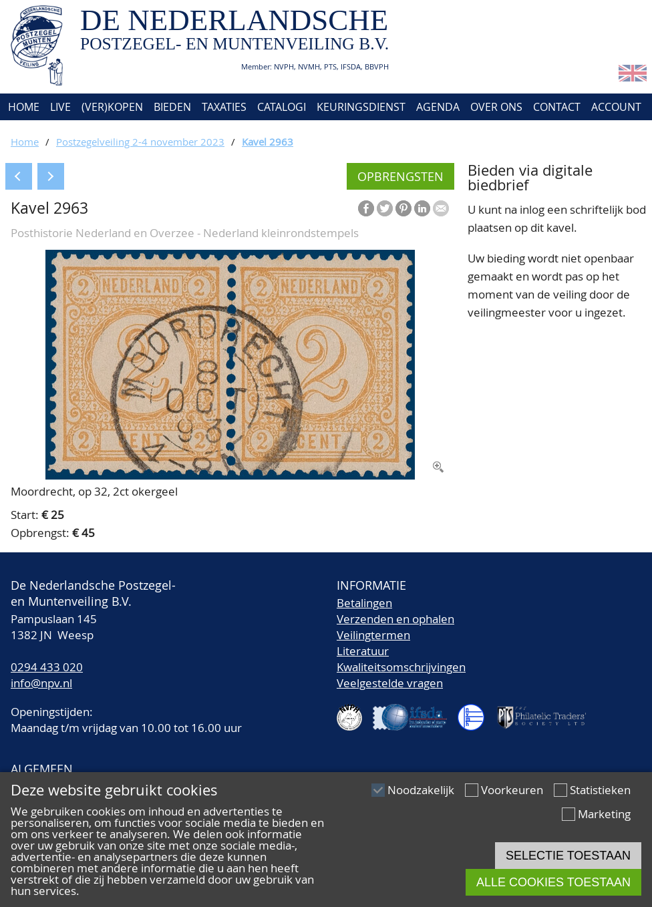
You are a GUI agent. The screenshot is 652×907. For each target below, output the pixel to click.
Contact (557, 107)
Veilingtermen (373, 635)
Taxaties (224, 107)
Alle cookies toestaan (553, 882)
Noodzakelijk (420, 789)
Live (60, 107)
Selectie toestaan (568, 855)
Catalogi (281, 107)
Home (22, 107)
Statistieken (600, 789)
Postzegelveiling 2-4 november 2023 (140, 141)
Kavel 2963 (267, 141)
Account (616, 107)
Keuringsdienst (361, 107)
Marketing (604, 814)
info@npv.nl (41, 683)
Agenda (438, 107)
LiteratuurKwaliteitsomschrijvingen (401, 659)
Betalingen (364, 602)
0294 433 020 (47, 667)
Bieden (172, 107)
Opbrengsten (400, 176)
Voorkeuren (512, 789)
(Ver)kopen (112, 107)
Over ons (496, 107)
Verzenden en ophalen (395, 618)
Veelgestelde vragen (390, 683)
